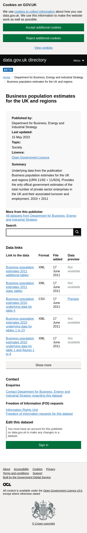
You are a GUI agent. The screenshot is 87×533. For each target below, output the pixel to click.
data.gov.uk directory (24, 59)
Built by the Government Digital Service (27, 477)
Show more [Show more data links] (43, 365)
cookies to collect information (34, 11)
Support (37, 473)
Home (6, 77)
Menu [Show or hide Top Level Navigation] (77, 60)
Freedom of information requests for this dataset (39, 413)
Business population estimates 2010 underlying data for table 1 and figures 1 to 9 (20, 346)
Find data (77, 232)
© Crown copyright (43, 523)
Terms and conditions (16, 473)
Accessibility (21, 469)
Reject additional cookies (43, 38)
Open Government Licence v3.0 (62, 490)
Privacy (50, 469)
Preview (73, 299)
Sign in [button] (43, 445)
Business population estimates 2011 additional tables (20, 271)
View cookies (43, 47)
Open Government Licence (30, 157)
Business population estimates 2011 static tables (20, 287)
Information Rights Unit (22, 410)
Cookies (38, 469)
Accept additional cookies (43, 27)
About (6, 469)
